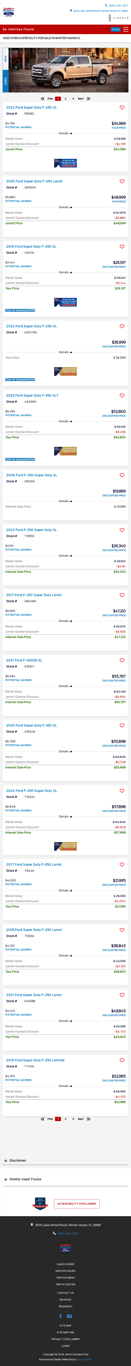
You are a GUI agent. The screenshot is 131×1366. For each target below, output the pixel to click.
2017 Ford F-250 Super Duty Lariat (34, 595)
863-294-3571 (68, 1233)
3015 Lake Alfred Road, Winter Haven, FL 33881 (99, 10)
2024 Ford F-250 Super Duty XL (31, 791)
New (5, 59)
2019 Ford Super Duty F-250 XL (31, 246)
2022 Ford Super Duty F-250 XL (31, 107)
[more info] (65, 102)
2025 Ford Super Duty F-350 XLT (32, 395)
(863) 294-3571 (116, 5)
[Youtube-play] (69, 1317)
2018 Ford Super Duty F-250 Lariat (34, 930)
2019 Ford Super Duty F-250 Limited (35, 1060)
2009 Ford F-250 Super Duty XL (31, 475)
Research (65, 1306)
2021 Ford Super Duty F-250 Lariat (34, 995)
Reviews (65, 1299)
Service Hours (65, 1271)
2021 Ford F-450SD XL (24, 660)
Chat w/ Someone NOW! (20, 310)
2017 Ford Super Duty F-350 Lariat (34, 864)
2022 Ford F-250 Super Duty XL (31, 530)
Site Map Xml (65, 1332)
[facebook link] (61, 1317)
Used (5, 81)
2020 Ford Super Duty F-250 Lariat (34, 181)
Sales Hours (65, 1264)
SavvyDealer (84, 1359)
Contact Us (65, 1293)
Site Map (65, 1325)
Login (65, 1346)
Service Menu (65, 1277)
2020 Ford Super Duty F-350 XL (31, 725)
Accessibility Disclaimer (76, 1203)
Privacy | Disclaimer (66, 1339)
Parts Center (65, 1284)
